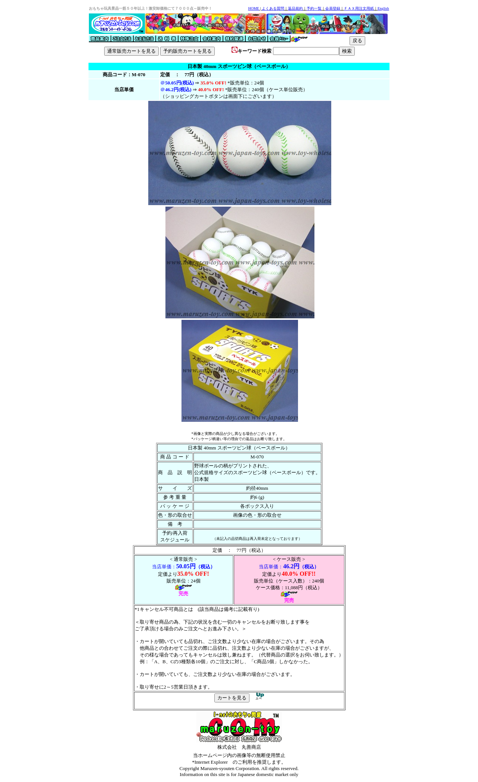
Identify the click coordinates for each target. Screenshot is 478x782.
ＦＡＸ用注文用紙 (359, 8)
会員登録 (332, 8)
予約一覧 (314, 8)
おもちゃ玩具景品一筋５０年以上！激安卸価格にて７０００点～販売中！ (150, 8)
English (383, 8)
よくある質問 (273, 8)
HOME (253, 8)
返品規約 (295, 8)
